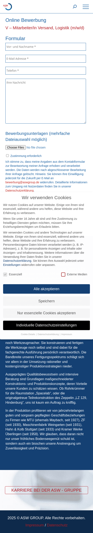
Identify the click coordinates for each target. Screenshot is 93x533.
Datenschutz (57, 525)
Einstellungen (11, 261)
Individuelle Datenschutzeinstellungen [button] (46, 322)
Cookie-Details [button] (28, 331)
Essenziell (12, 271)
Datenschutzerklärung (17, 257)
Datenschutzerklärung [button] (48, 331)
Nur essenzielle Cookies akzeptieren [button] (46, 310)
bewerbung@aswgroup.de (22, 182)
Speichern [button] (46, 298)
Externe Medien (74, 271)
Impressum (34, 525)
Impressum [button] (66, 331)
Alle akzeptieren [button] (47, 285)
